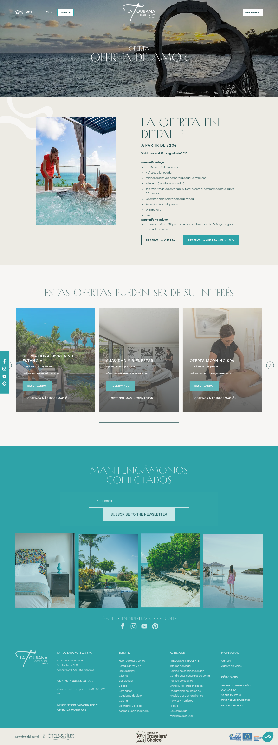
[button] (49, 12)
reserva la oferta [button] (160, 240)
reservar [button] (252, 12)
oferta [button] (65, 12)
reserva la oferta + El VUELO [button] (211, 240)
